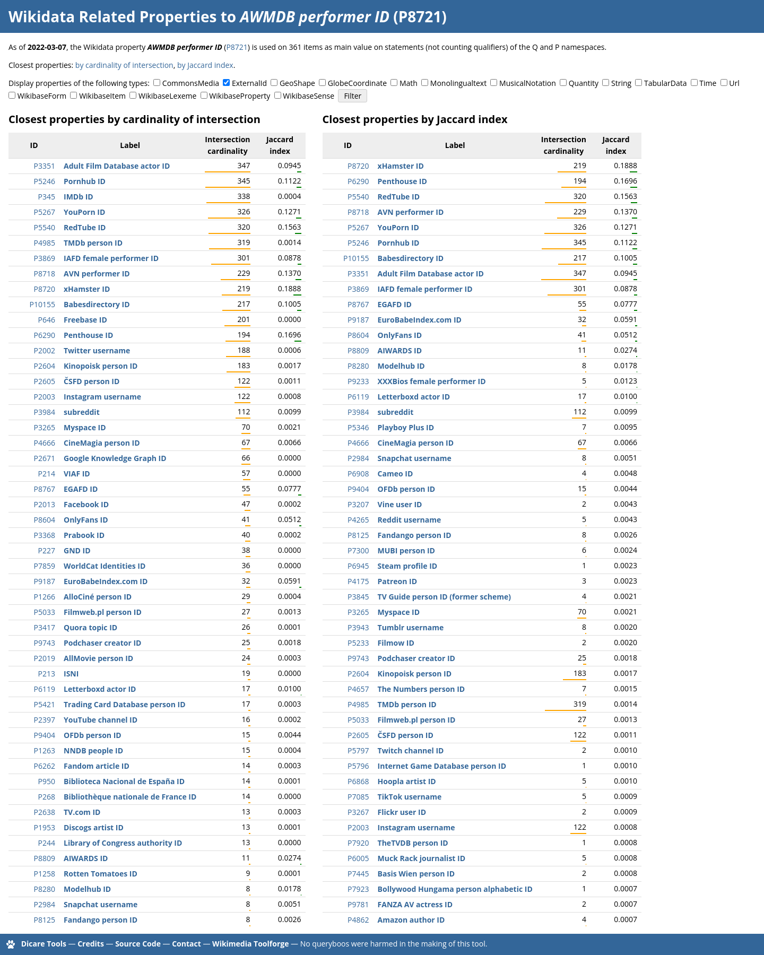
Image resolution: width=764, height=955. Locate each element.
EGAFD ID (81, 489)
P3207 (358, 504)
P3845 (358, 597)
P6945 (358, 566)
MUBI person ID (406, 550)
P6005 (358, 858)
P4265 (358, 520)
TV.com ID (82, 812)
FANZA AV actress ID (415, 904)
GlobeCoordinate (357, 83)
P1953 (44, 827)
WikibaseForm (42, 96)
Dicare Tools (43, 944)
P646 (46, 320)
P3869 (44, 258)
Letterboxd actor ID (100, 689)
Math (409, 83)
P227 (46, 550)
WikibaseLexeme (167, 96)
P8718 (44, 273)
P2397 (44, 720)
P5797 (358, 750)
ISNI (71, 673)
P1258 (44, 874)
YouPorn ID (84, 212)
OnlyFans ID (86, 520)
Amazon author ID (411, 920)
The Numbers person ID (421, 689)
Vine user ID (400, 504)
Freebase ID (85, 320)
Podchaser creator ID (102, 643)
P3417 (44, 627)
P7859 (44, 566)
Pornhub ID (85, 181)
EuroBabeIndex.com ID (105, 581)
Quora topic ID (90, 627)
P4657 (358, 689)
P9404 (44, 735)
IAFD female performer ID (111, 258)
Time (707, 83)
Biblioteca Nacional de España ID (124, 781)
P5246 (44, 181)
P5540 (44, 227)
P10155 (42, 304)
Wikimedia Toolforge (250, 944)
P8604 (44, 520)
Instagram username (102, 397)
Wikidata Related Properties (112, 16)
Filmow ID (396, 643)
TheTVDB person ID (413, 843)
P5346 (358, 427)
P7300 (358, 550)
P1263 (44, 750)
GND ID (77, 550)
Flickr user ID (402, 812)
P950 (46, 781)
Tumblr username (411, 627)
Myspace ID (85, 427)
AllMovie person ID (98, 658)
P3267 (358, 812)
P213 (46, 673)
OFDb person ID (92, 735)
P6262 (44, 766)
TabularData (665, 83)
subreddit (82, 412)
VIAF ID (77, 473)
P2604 (44, 366)
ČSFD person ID (91, 381)
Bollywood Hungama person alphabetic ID (455, 889)
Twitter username (97, 350)
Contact (186, 944)
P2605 (44, 381)
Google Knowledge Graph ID (115, 458)
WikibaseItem (102, 96)
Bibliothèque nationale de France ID (130, 797)
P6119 (44, 689)
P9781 (358, 904)
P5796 (358, 766)
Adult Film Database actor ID (117, 166)
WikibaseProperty (239, 96)
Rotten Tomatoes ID (100, 874)
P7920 (358, 843)
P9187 (44, 581)
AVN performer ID (97, 273)
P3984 (44, 412)
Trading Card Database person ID (125, 704)
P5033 (44, 612)
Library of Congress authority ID (123, 843)
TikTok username (410, 797)
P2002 (44, 350)
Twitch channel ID (411, 750)
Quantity (583, 83)
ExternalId (249, 83)
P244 (46, 843)
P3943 (358, 627)
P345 (46, 197)
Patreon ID (397, 581)
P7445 (358, 874)
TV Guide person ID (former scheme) (444, 597)
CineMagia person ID (102, 443)
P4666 (44, 443)
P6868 (358, 781)
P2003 (44, 397)
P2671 (44, 458)
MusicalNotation (527, 83)
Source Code (138, 944)
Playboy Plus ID (406, 427)
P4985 (44, 243)
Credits (90, 944)
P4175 (358, 581)
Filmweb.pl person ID (103, 612)
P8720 (44, 289)
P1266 (44, 597)
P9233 (358, 381)
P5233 (358, 643)
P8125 (44, 920)
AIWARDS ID (86, 858)
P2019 (44, 658)
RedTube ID (85, 227)
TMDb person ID (93, 243)
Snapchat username (100, 904)
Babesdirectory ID (97, 304)
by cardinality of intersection (124, 65)
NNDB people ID (93, 750)
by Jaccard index (205, 65)
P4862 (358, 920)
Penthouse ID (88, 335)
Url (734, 83)
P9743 (44, 643)
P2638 (44, 812)
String (621, 83)
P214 (46, 473)
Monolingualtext (458, 83)
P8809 (44, 858)
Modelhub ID (87, 889)
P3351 (44, 166)
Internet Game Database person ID (442, 766)
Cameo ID (395, 473)
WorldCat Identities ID (104, 566)
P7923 (358, 889)
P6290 (44, 335)
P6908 (358, 473)
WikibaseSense (308, 96)
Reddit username (409, 520)
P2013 (44, 504)
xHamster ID (87, 289)
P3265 (44, 427)
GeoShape (297, 83)
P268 (46, 797)
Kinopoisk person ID (100, 366)
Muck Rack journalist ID (422, 858)
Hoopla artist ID (407, 781)
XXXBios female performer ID (432, 381)
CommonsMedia (190, 83)
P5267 (44, 212)
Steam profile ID (408, 566)
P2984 (44, 904)
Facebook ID (86, 504)
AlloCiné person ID (98, 597)
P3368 (44, 535)
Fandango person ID (100, 920)
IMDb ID (78, 197)
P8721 (236, 47)
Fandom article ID (96, 766)
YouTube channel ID (100, 720)
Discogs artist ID (94, 827)
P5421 (44, 704)
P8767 (44, 489)
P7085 (358, 797)
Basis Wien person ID (416, 874)
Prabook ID (84, 535)
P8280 (44, 889)
